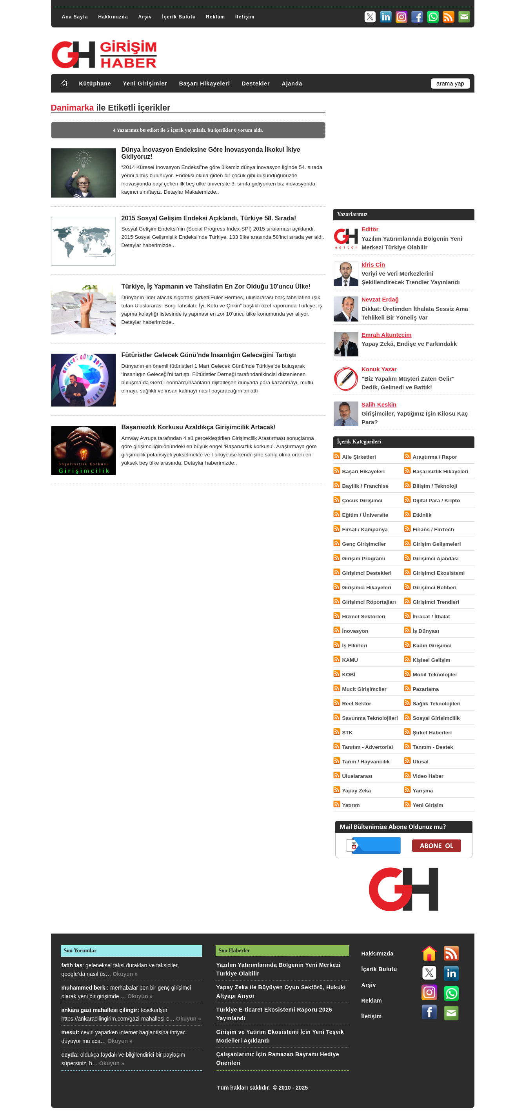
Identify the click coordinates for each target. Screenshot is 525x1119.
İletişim (244, 17)
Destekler (256, 83)
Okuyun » (125, 974)
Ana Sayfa (75, 17)
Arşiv (145, 17)
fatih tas (72, 965)
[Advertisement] (403, 153)
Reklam (215, 17)
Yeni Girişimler (145, 83)
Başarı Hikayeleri (204, 83)
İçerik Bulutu (179, 17)
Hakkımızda (113, 17)
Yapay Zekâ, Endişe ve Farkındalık (409, 343)
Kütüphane (95, 83)
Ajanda (292, 83)
